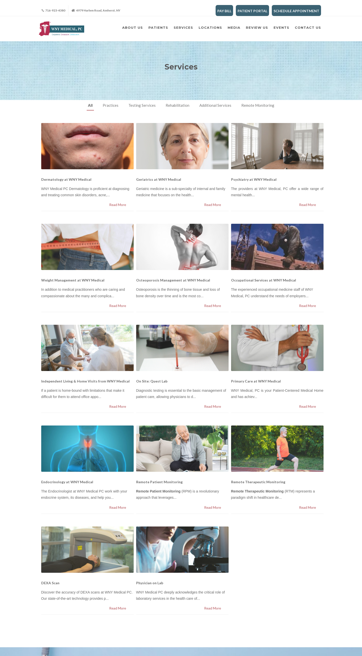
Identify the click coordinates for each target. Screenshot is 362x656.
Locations (210, 28)
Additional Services (215, 105)
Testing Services (142, 105)
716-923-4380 (53, 10)
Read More (117, 204)
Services (183, 28)
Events (281, 28)
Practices (110, 105)
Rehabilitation (177, 105)
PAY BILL (224, 11)
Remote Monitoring (257, 105)
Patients (158, 28)
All (90, 105)
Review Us (257, 28)
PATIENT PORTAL (252, 11)
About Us (132, 28)
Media (234, 28)
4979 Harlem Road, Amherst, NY (95, 10)
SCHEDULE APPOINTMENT (296, 11)
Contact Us (308, 28)
